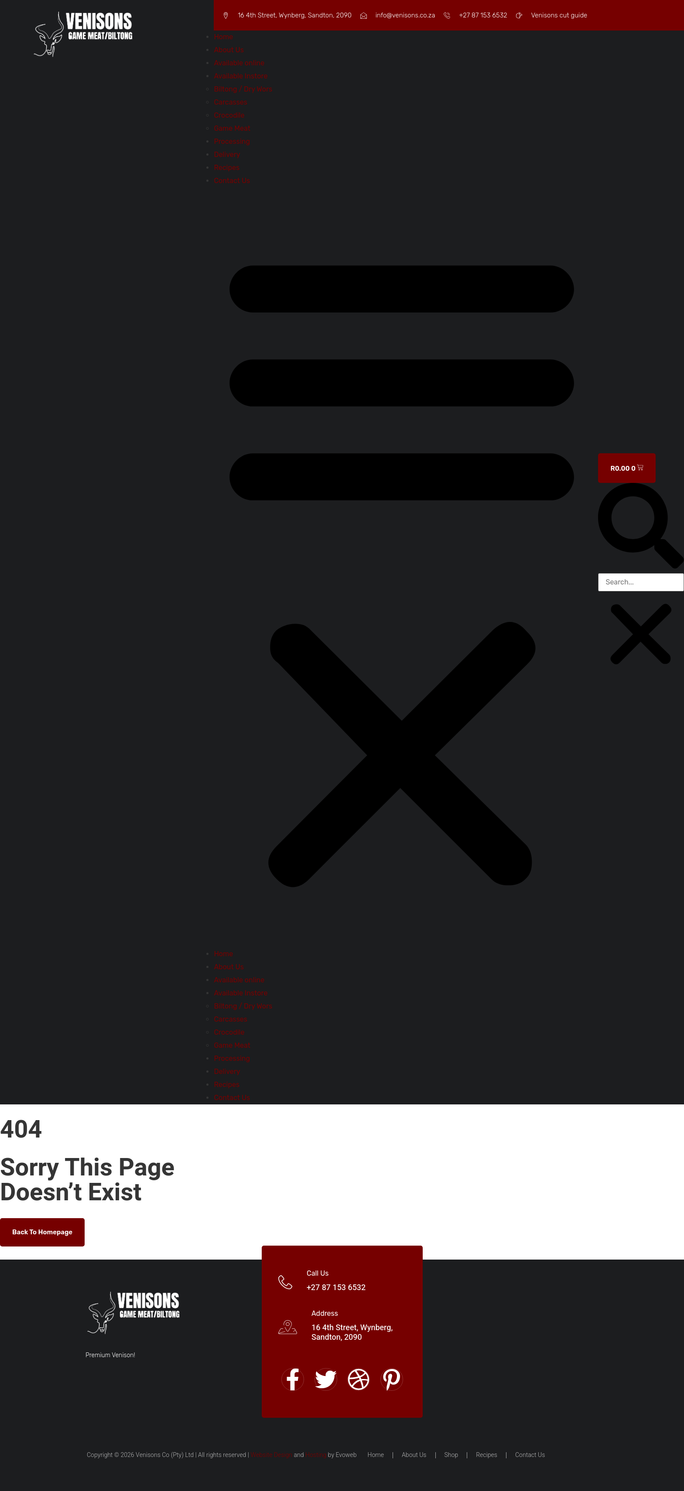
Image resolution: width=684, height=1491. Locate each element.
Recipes (226, 167)
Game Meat (232, 128)
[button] (402, 567)
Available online (239, 63)
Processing (232, 141)
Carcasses (230, 102)
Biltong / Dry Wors (243, 89)
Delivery (227, 154)
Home (223, 37)
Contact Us (232, 181)
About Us (229, 50)
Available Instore (240, 76)
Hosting (315, 1455)
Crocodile (229, 115)
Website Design (271, 1455)
